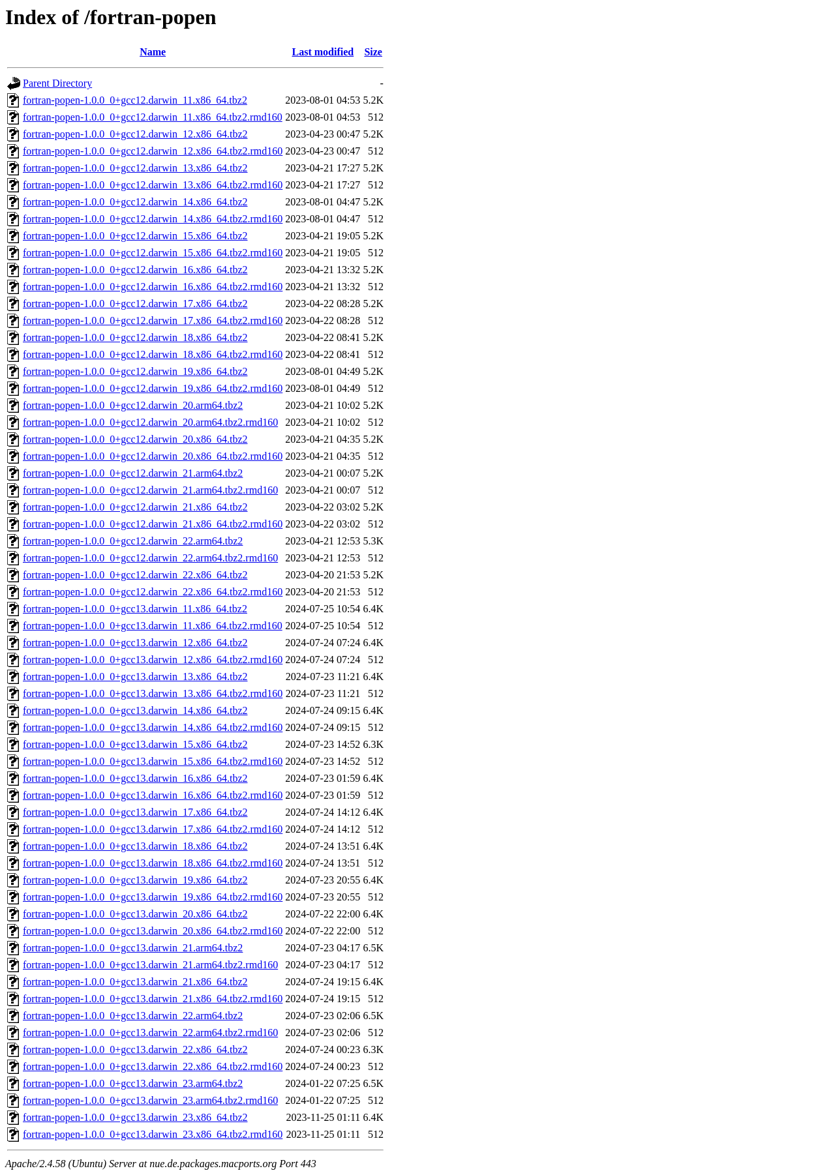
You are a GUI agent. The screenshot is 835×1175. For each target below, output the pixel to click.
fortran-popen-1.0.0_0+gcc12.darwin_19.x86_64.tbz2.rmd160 (152, 388)
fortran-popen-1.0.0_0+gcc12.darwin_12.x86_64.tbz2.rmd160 (152, 150)
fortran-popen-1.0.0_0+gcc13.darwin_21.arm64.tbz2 (133, 947)
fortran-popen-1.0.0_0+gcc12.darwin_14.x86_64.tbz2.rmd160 (152, 218)
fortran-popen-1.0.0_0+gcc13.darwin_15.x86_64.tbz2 (135, 744)
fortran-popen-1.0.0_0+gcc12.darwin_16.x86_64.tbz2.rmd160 (152, 286)
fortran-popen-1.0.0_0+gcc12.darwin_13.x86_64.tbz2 (135, 167)
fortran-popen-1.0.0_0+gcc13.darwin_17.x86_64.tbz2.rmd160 (152, 829)
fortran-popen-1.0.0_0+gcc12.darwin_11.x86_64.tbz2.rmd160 (152, 117)
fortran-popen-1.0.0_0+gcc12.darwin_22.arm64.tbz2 (133, 540)
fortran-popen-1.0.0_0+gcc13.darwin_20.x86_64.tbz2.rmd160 (152, 930)
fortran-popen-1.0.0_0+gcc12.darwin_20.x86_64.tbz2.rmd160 (152, 456)
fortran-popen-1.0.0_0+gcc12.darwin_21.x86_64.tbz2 (135, 507)
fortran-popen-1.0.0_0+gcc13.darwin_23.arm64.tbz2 (133, 1083)
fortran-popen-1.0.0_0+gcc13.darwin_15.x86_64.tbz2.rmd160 (152, 761)
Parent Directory (57, 83)
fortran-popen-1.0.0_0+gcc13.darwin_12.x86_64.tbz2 (135, 642)
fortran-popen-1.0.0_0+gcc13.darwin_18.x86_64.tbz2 (135, 846)
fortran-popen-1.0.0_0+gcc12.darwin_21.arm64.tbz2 (133, 473)
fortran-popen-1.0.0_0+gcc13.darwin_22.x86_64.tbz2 (135, 1049)
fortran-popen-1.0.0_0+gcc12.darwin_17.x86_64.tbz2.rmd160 (152, 320)
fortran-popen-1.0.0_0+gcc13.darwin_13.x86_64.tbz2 (135, 676)
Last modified (323, 51)
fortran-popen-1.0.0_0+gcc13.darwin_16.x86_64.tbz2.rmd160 (152, 795)
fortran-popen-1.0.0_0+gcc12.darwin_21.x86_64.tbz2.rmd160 (152, 523)
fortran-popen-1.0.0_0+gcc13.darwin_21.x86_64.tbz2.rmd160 (152, 998)
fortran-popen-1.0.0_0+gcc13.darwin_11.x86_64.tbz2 (135, 608)
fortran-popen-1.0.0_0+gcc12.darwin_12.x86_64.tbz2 (135, 134)
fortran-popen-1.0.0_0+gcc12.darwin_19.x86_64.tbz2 (135, 371)
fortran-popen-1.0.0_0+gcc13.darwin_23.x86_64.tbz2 (135, 1117)
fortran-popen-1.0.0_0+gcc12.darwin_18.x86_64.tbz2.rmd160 (152, 354)
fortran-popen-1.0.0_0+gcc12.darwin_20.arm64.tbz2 (133, 405)
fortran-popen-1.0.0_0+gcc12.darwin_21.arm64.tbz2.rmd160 (150, 490)
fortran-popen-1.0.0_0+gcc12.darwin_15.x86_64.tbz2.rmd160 (152, 252)
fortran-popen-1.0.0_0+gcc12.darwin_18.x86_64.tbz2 (135, 337)
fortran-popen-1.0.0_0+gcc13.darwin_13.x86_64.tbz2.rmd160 (152, 693)
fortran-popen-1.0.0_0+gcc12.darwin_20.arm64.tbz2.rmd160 (150, 422)
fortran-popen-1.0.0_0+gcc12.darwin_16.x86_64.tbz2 (135, 269)
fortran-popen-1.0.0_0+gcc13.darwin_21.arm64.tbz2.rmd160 (150, 964)
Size (373, 51)
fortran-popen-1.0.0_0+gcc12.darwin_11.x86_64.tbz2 (135, 100)
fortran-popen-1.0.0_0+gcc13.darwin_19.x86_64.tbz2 (135, 879)
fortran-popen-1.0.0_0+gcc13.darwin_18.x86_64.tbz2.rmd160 (152, 863)
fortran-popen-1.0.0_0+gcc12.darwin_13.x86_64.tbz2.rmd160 (152, 184)
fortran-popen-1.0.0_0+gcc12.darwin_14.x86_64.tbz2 (135, 201)
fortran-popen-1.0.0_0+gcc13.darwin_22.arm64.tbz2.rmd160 (150, 1032)
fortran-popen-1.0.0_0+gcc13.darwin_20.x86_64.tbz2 (135, 913)
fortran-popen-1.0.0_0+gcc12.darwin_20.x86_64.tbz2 (135, 439)
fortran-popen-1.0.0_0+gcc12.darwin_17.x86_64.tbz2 (135, 303)
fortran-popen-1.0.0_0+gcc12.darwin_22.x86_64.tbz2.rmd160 (152, 591)
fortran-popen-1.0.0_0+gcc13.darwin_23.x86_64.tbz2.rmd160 (152, 1134)
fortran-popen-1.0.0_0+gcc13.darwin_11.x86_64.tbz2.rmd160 (152, 625)
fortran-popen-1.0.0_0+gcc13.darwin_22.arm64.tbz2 (133, 1015)
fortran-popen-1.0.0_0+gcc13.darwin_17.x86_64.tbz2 (135, 812)
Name (153, 51)
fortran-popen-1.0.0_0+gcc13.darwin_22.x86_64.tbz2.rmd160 (152, 1066)
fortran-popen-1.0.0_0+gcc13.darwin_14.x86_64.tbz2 (135, 710)
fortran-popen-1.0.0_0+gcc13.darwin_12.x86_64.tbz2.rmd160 (152, 659)
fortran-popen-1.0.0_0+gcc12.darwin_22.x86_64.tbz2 (135, 574)
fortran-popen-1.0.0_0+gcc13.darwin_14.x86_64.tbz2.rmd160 (152, 727)
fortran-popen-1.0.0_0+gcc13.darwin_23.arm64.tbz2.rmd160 (150, 1100)
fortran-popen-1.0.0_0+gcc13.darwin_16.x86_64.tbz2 (135, 778)
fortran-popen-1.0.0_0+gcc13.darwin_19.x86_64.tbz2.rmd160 (152, 896)
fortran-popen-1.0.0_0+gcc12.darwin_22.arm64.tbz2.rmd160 (150, 557)
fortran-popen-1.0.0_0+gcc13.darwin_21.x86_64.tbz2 (135, 981)
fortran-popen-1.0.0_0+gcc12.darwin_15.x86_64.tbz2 (135, 235)
